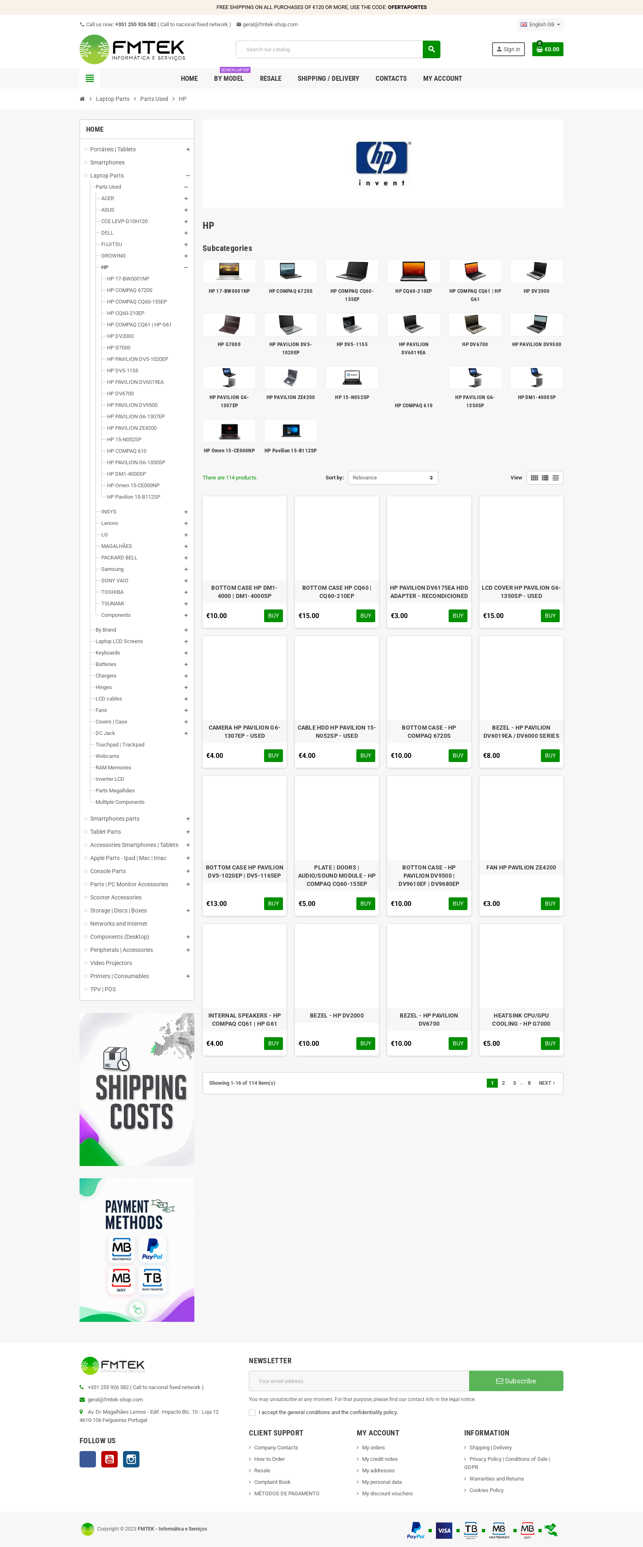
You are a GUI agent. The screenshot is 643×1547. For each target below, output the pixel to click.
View (516, 478)
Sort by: (335, 478)
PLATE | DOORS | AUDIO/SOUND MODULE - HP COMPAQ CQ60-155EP (337, 875)
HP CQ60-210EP (413, 291)
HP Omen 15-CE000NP (229, 450)
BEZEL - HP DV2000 (337, 1015)
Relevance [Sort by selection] (365, 478)
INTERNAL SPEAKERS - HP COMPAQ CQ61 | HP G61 (244, 1019)
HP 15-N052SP (352, 397)
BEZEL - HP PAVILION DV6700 (429, 1019)
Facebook (88, 1459)
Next (548, 1083)
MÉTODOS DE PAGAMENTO (286, 1493)
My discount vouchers (387, 1493)
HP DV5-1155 (352, 344)
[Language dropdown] (540, 24)
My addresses (378, 1470)
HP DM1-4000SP (537, 397)
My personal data (382, 1482)
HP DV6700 (475, 344)
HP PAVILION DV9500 (537, 344)
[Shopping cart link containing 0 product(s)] (547, 49)
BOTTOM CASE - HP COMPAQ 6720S (429, 731)
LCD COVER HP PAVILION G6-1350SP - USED (521, 591)
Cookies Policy (487, 1490)
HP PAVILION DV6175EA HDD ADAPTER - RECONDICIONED (429, 591)
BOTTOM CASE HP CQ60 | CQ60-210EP (337, 591)
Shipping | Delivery (491, 1447)
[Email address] (359, 1381)
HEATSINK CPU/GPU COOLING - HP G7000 (521, 1019)
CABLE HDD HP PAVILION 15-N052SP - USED (337, 731)
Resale (262, 1470)
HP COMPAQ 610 (414, 405)
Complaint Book (272, 1482)
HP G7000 (229, 344)
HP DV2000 (537, 291)
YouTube (109, 1459)
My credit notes (380, 1459)
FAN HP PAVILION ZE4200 (521, 867)
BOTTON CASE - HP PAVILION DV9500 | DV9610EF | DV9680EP (429, 875)
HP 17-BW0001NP (229, 291)
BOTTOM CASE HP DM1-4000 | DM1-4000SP (244, 591)
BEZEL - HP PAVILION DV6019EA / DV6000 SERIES (521, 731)
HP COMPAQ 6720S (291, 291)
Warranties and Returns (497, 1479)
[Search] (338, 49)
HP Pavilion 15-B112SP (290, 450)
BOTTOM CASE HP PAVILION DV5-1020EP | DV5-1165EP (244, 871)
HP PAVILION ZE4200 (291, 397)
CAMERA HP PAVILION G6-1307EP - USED (244, 731)
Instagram (131, 1459)
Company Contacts (276, 1447)
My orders (373, 1447)
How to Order (269, 1459)
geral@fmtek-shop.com (267, 24)
